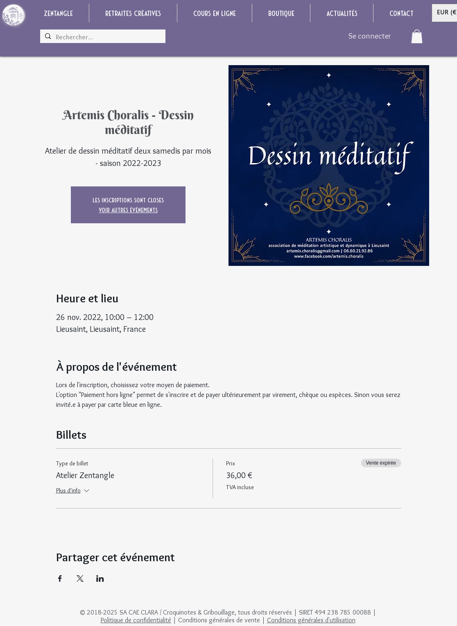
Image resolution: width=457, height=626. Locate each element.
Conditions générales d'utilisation (311, 620)
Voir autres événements (128, 209)
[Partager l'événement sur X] (80, 578)
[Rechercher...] (102, 37)
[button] (417, 36)
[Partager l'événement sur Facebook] (60, 578)
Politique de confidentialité (136, 620)
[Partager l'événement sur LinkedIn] (100, 578)
